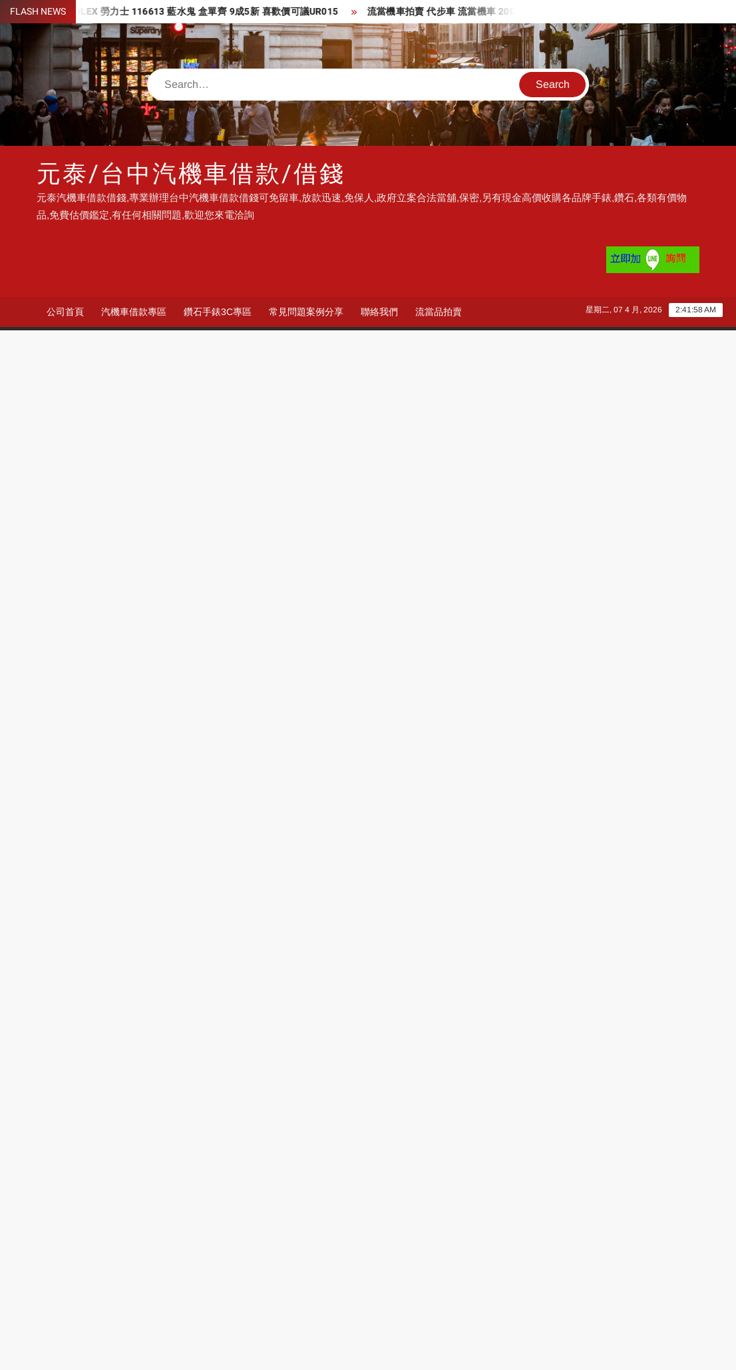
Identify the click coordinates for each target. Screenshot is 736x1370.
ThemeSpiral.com (487, 1348)
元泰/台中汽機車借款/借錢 (191, 174)
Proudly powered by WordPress (275, 1348)
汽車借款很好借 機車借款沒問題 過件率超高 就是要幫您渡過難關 (180, 915)
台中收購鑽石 (584, 1281)
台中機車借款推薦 (303, 1281)
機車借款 (283, 1301)
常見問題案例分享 (306, 311)
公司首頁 (65, 311)
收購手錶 (380, 1301)
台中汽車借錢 (100, 1301)
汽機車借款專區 (133, 311)
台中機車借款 (486, 1281)
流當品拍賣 (438, 311)
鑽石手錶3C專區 (218, 311)
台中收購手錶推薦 (207, 1301)
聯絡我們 (379, 311)
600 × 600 (80, 858)
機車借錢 (187, 1281)
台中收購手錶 (100, 1281)
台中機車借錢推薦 (400, 1281)
